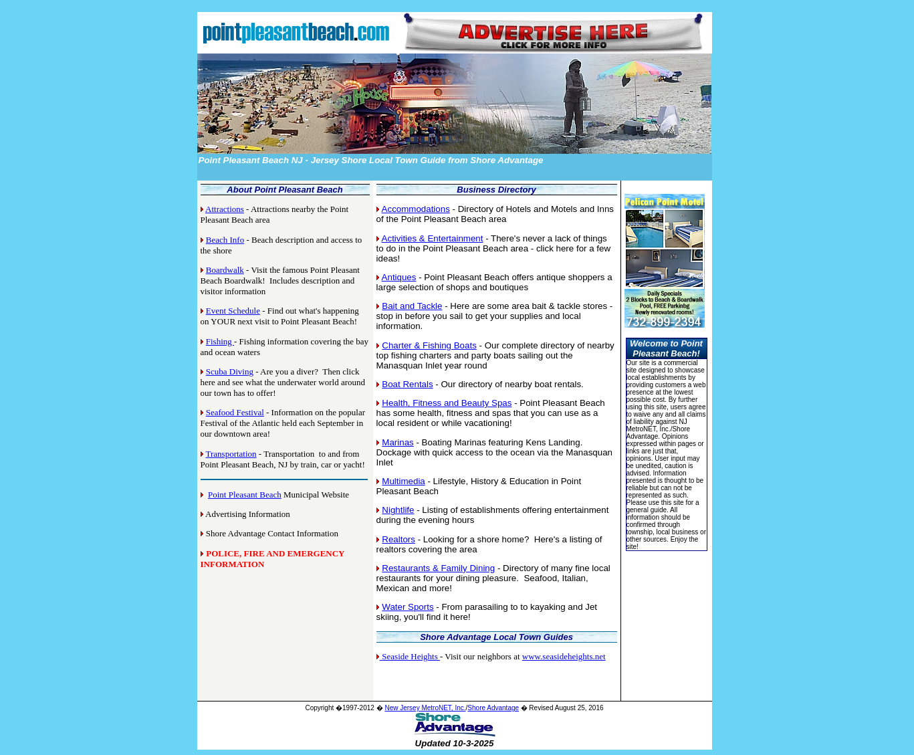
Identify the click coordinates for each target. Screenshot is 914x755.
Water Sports (407, 607)
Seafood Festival (235, 412)
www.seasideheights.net (564, 656)
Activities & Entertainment (432, 238)
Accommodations (416, 209)
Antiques (399, 277)
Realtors (398, 539)
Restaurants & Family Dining (438, 568)
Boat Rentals (407, 384)
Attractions (224, 209)
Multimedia (403, 481)
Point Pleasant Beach (244, 495)
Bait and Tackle (412, 306)
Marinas (397, 442)
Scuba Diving (229, 371)
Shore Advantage (493, 708)
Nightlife (398, 510)
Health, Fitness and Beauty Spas (446, 403)
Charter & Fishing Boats (429, 345)
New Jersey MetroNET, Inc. (424, 708)
